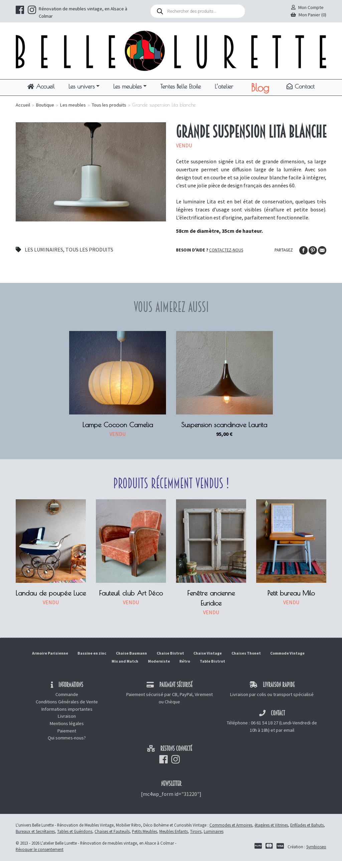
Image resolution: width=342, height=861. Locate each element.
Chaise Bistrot (170, 653)
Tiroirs (195, 831)
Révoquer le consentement (39, 849)
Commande (66, 694)
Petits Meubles (144, 831)
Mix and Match (125, 661)
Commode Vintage (287, 653)
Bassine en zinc (91, 653)
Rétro (184, 661)
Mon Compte (307, 7)
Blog (260, 87)
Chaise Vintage (207, 653)
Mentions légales (67, 723)
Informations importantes (67, 709)
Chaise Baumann (131, 653)
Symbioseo (316, 846)
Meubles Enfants (173, 831)
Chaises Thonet (246, 653)
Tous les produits (109, 105)
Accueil (41, 86)
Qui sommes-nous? (67, 738)
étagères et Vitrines (271, 825)
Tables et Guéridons (74, 831)
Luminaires (213, 831)
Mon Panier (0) (308, 15)
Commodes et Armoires (230, 825)
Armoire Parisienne (50, 653)
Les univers (81, 86)
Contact (301, 86)
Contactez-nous (226, 249)
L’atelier (224, 86)
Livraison (67, 716)
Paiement (66, 731)
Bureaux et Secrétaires (35, 831)
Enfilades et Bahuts (307, 825)
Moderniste (159, 661)
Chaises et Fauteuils (112, 831)
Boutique (45, 105)
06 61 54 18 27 (264, 723)
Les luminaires (44, 249)
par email (285, 730)
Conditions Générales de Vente (67, 702)
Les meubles (127, 86)
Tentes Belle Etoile (180, 86)
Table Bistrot (212, 661)
